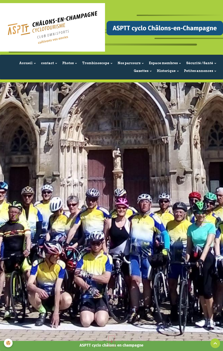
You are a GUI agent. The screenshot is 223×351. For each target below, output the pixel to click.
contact (48, 63)
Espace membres (163, 63)
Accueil (26, 63)
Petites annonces (199, 71)
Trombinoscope (96, 63)
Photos (68, 63)
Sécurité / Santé (200, 63)
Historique (166, 71)
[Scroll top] (215, 343)
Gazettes (141, 71)
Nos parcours (129, 63)
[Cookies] (8, 343)
